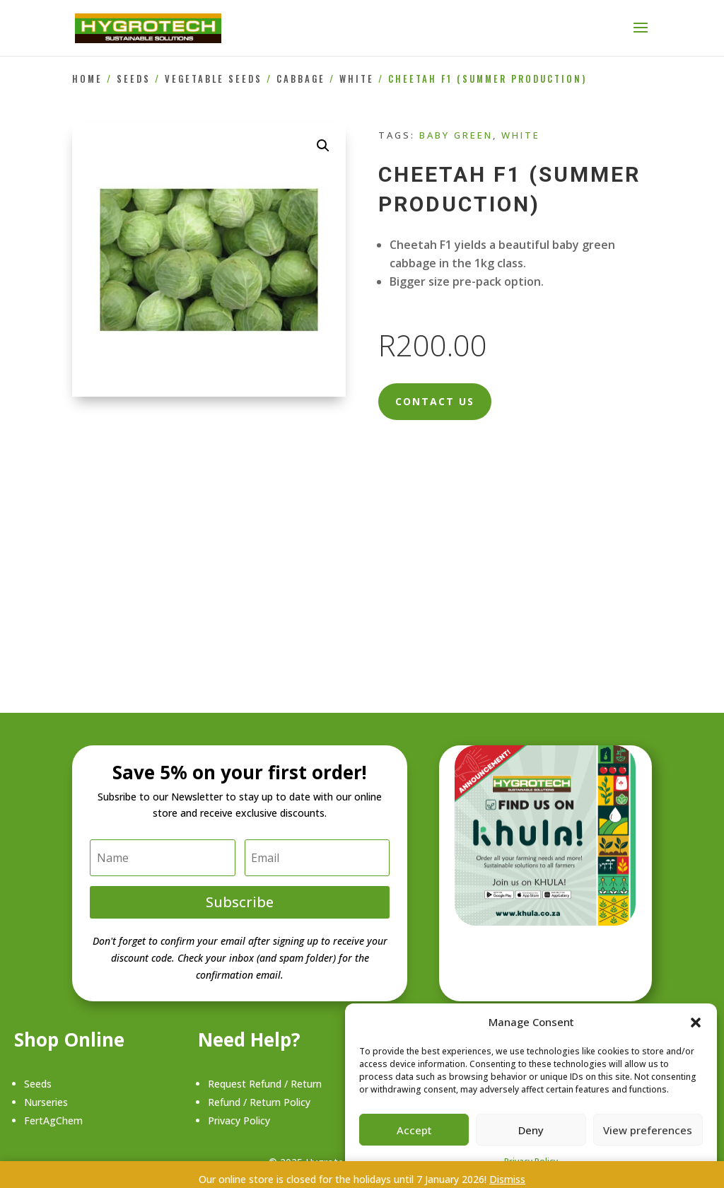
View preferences (647, 1130)
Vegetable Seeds (213, 79)
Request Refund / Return (265, 1083)
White (356, 79)
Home (87, 79)
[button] (696, 1022)
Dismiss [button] (507, 1179)
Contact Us (434, 401)
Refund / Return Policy (259, 1102)
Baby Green (456, 135)
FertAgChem (53, 1120)
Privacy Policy (239, 1120)
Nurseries (46, 1102)
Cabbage (300, 79)
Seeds (134, 79)
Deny (531, 1130)
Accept (414, 1130)
